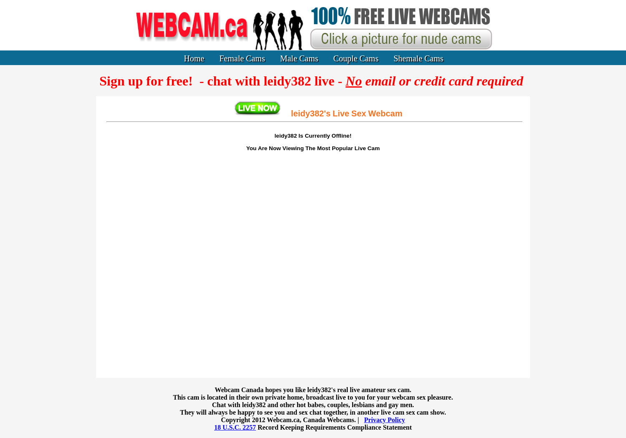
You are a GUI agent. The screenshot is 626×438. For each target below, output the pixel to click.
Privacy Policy (384, 419)
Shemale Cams (418, 58)
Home (194, 58)
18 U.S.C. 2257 (235, 427)
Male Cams (299, 58)
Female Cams (242, 58)
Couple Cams (356, 58)
